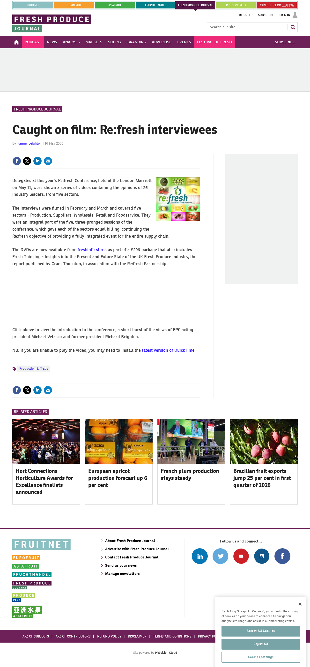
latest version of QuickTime (168, 350)
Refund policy (109, 636)
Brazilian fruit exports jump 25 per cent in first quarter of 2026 (262, 478)
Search (293, 27)
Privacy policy (210, 636)
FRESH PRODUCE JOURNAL (195, 5)
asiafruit (114, 5)
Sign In (285, 15)
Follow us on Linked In (199, 556)
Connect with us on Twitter (220, 556)
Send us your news (121, 565)
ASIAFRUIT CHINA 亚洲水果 (277, 5)
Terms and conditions (172, 636)
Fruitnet (33, 5)
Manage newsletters (122, 573)
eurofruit (74, 5)
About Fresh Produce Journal (130, 540)
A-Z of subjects (35, 636)
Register (245, 15)
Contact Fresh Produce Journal (131, 557)
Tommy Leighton (29, 143)
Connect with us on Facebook (282, 556)
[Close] (300, 623)
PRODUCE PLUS (236, 5)
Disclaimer (137, 636)
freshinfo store (92, 249)
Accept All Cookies (261, 650)
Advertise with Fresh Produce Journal (137, 548)
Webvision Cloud (166, 653)
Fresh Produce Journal (37, 109)
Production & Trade (33, 368)
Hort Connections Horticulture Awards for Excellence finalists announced (44, 481)
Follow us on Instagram (262, 556)
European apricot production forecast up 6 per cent (117, 478)
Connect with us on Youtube (241, 556)
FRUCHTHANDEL (155, 5)
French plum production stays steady (190, 474)
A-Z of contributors (73, 636)
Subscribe (266, 15)
